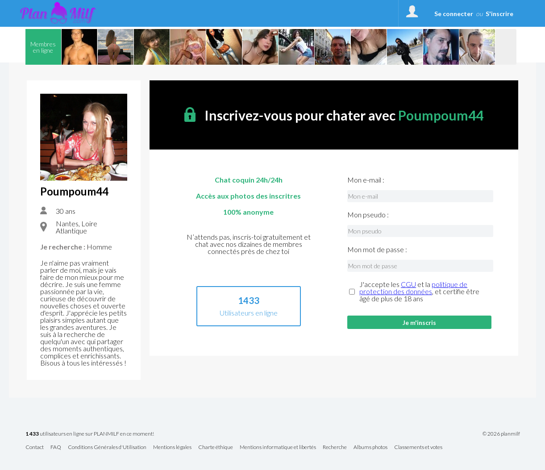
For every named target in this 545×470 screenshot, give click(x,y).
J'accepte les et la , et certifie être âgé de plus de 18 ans (419, 291)
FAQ (55, 447)
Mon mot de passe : (377, 249)
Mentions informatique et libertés (278, 447)
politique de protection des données (413, 287)
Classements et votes (418, 447)
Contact (34, 447)
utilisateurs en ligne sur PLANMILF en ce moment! (89, 434)
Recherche (335, 447)
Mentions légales (172, 447)
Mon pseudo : (368, 214)
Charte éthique (215, 447)
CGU (408, 284)
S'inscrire (499, 13)
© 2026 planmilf (501, 434)
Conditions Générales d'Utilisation (107, 447)
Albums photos (370, 447)
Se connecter (453, 13)
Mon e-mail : (365, 179)
